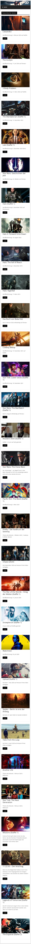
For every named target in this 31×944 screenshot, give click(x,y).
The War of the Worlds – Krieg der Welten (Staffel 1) (15, 593)
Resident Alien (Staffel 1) (13, 438)
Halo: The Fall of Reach (12, 262)
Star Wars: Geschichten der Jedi (14, 174)
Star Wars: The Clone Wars (14, 467)
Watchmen (7, 651)
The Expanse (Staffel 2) (12, 934)
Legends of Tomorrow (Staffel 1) (15, 901)
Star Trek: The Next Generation (11, 801)
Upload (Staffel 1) (10, 679)
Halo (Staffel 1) (9, 204)
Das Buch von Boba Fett (13, 319)
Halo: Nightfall (9, 290)
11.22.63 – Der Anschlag (13, 866)
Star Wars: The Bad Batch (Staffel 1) (13, 409)
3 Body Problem (9, 88)
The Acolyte (7, 60)
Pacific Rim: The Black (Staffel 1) (15, 500)
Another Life (8, 770)
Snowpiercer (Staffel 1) (12, 622)
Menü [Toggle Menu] (4, 7)
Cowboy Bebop (9, 347)
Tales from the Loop (11, 740)
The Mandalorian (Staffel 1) (14, 116)
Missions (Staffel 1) (10, 832)
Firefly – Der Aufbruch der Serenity (13, 530)
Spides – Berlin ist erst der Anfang (14, 710)
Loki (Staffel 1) (9, 145)
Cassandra (7, 31)
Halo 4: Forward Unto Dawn (14, 234)
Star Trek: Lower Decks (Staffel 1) (15, 378)
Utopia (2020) (8, 561)
